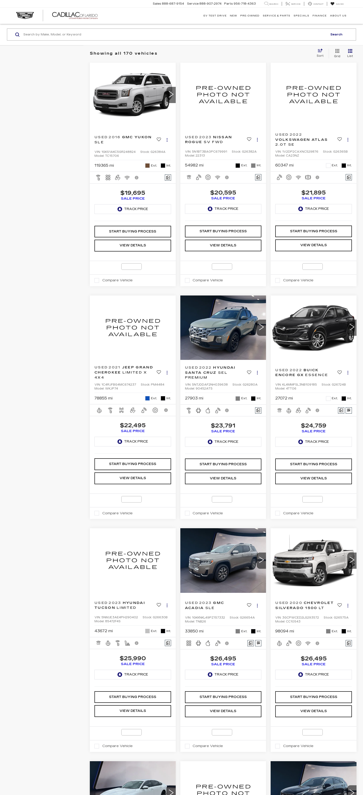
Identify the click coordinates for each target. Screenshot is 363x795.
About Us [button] (338, 15)
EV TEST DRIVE (215, 15)
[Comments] (168, 177)
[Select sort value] (321, 53)
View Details (132, 229)
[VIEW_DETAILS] (223, 95)
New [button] (233, 15)
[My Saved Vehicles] (337, 4)
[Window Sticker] (349, 394)
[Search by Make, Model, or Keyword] (175, 34)
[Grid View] (336, 53)
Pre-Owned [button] (250, 15)
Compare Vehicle (117, 264)
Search (336, 34)
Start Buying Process (132, 215)
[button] (171, 95)
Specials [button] (301, 15)
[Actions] (167, 140)
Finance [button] (320, 15)
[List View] (350, 53)
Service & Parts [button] (276, 15)
